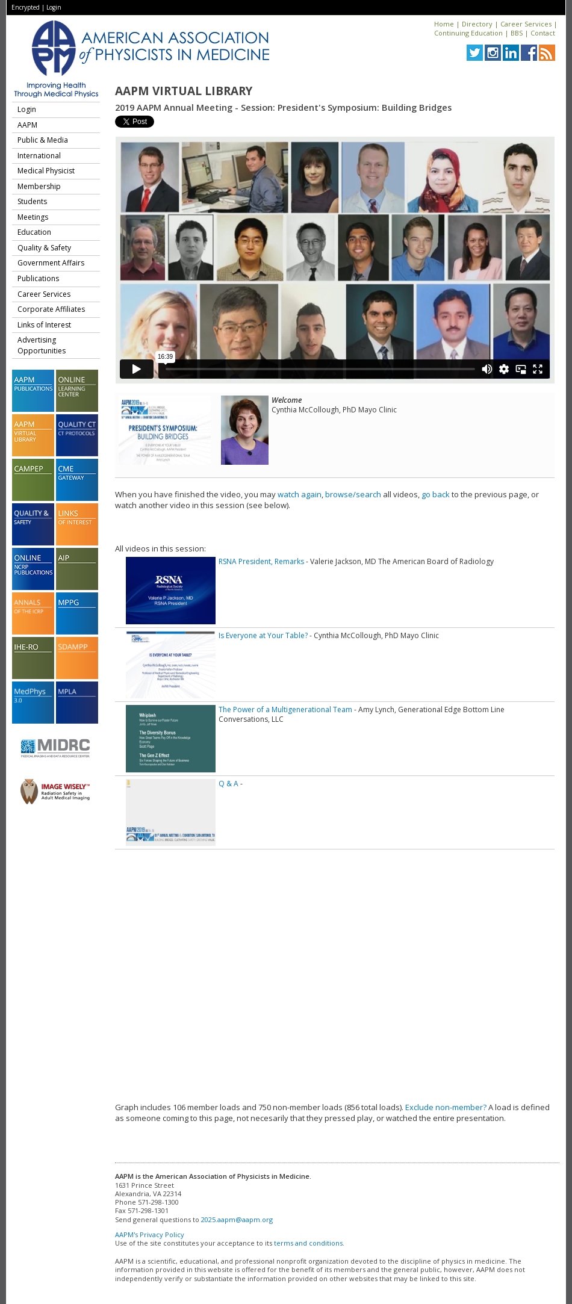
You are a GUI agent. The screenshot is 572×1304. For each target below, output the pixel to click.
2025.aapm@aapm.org (237, 1219)
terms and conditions (308, 1242)
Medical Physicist (46, 171)
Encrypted (25, 7)
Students (32, 201)
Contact (542, 32)
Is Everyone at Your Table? (263, 635)
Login (53, 7)
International (39, 156)
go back (435, 494)
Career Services (526, 23)
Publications (38, 278)
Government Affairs (50, 263)
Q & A (228, 783)
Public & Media (42, 140)
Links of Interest (44, 325)
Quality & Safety (44, 248)
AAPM (27, 125)
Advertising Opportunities (41, 345)
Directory (477, 23)
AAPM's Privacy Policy (149, 1234)
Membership (39, 186)
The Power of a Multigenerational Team (285, 709)
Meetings (32, 217)
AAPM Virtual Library (183, 91)
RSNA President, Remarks (261, 561)
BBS (517, 32)
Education (34, 232)
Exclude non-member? (446, 1107)
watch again (300, 494)
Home (444, 23)
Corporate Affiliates (51, 309)
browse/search (353, 494)
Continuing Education (468, 32)
